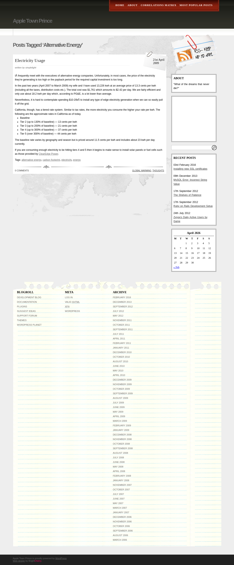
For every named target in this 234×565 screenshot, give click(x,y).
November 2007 (122, 485)
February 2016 (122, 297)
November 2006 (122, 521)
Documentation (27, 302)
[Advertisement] (194, 119)
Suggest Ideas (26, 311)
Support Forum (27, 315)
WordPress (72, 311)
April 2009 (119, 416)
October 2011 (121, 325)
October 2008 (121, 444)
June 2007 (119, 498)
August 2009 (120, 398)
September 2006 (123, 530)
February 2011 (122, 343)
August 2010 (120, 361)
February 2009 (122, 425)
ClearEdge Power (48, 153)
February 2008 (122, 476)
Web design (19, 561)
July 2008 (118, 457)
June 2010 (119, 366)
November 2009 (122, 384)
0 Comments (22, 170)
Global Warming (141, 170)
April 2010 (119, 375)
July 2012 (118, 311)
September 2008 (123, 448)
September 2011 (123, 329)
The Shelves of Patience (187, 195)
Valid (72, 302)
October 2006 (121, 526)
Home (119, 5)
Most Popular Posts (196, 5)
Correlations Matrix (158, 5)
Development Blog (29, 297)
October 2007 (121, 489)
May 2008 (118, 466)
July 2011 (118, 334)
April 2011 (119, 338)
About (133, 5)
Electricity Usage (30, 60)
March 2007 (120, 508)
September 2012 (123, 306)
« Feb (176, 267)
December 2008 (122, 434)
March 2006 (120, 540)
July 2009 (118, 402)
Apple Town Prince (32, 21)
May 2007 (118, 503)
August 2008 (120, 453)
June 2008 (119, 462)
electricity (66, 159)
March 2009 (120, 421)
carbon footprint (51, 159)
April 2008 (119, 471)
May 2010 (118, 370)
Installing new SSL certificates (191, 168)
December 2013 (122, 302)
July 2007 (118, 494)
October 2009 (121, 389)
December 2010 (122, 352)
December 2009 (122, 379)
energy (77, 159)
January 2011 (121, 347)
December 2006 (122, 517)
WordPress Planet (29, 325)
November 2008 (122, 439)
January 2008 (121, 480)
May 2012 (118, 315)
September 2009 (123, 393)
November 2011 (122, 320)
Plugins (22, 306)
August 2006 (120, 535)
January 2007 (121, 512)
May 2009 (118, 411)
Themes (22, 320)
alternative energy (31, 159)
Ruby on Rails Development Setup (193, 206)
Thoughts (158, 170)
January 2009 (121, 430)
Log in (69, 297)
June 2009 (119, 407)
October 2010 (121, 357)
